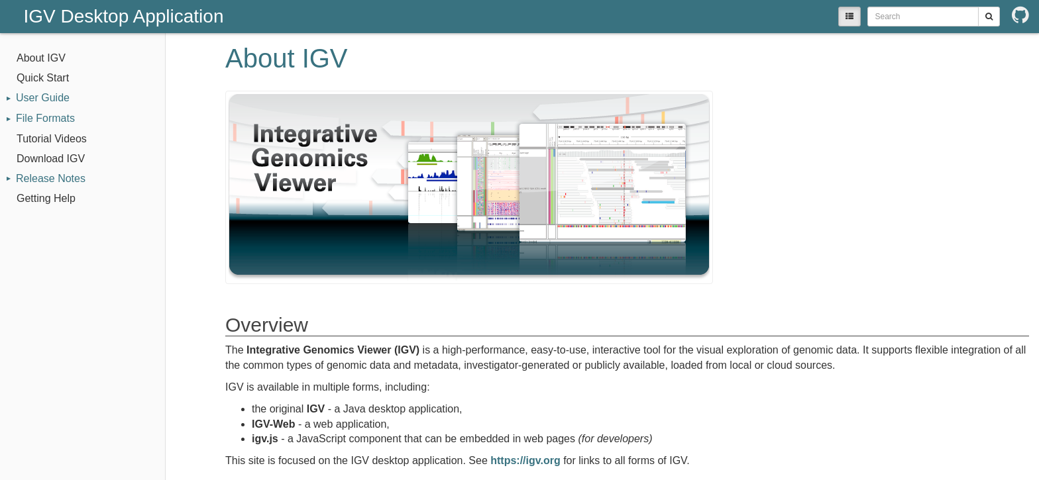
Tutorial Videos (52, 138)
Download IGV (51, 158)
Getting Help (46, 198)
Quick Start (43, 77)
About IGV (41, 58)
